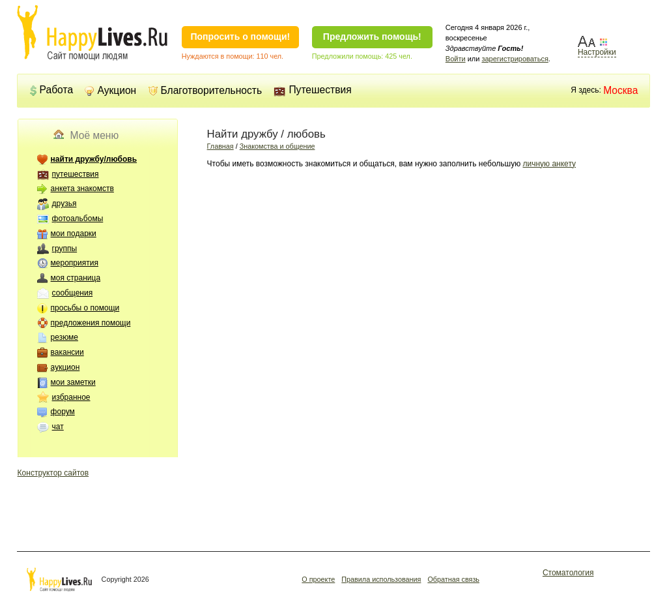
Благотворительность (206, 90)
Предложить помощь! (372, 36)
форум (63, 411)
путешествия (75, 174)
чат (58, 426)
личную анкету (549, 163)
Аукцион (110, 90)
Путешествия (312, 89)
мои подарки (73, 233)
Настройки (597, 52)
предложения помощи (91, 322)
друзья (64, 203)
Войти (456, 59)
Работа (51, 89)
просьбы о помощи (85, 307)
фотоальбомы (78, 218)
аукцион (65, 367)
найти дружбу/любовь (94, 159)
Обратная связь (453, 579)
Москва (620, 90)
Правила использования (381, 579)
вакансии (67, 352)
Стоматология (568, 572)
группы (65, 248)
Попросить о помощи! (240, 36)
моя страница (75, 277)
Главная (220, 146)
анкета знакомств (82, 188)
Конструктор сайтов (53, 472)
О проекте (318, 579)
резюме (64, 337)
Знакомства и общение (277, 146)
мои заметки (73, 382)
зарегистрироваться (514, 59)
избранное (71, 397)
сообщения (72, 292)
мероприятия (74, 262)
